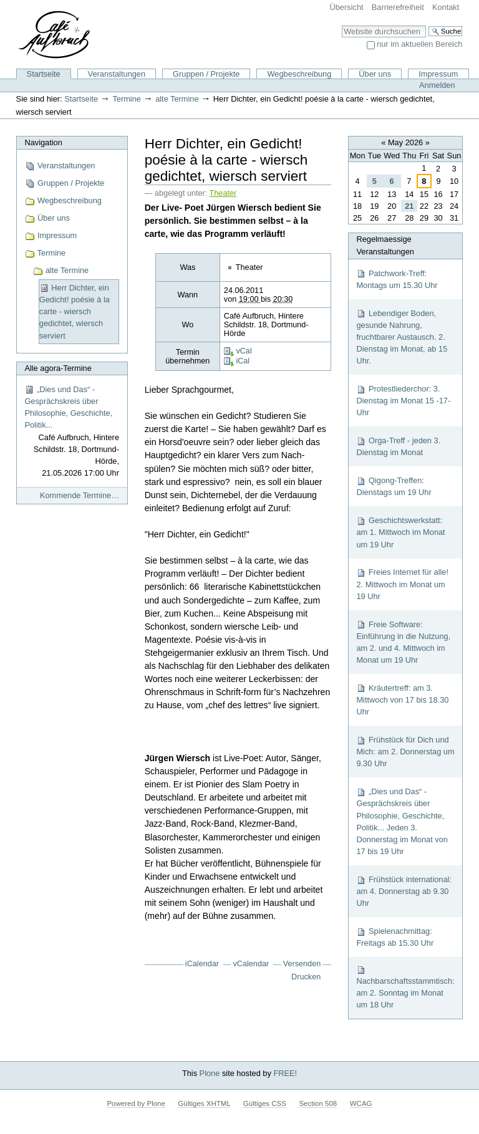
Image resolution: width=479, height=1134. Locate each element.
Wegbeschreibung (299, 74)
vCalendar (251, 963)
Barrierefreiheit (398, 7)
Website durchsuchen (341, 25)
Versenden (302, 963)
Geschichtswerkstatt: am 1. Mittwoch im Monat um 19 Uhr (400, 532)
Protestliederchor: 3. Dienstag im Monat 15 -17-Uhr (403, 400)
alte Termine (176, 98)
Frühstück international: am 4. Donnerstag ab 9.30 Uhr (404, 891)
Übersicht (347, 7)
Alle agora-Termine (57, 368)
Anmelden (437, 85)
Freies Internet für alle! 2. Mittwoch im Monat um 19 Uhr (402, 583)
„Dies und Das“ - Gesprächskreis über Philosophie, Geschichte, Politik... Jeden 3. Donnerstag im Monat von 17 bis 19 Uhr (402, 821)
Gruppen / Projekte (206, 74)
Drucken (306, 977)
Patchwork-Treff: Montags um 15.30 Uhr (396, 279)
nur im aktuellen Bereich (419, 44)
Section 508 (318, 1103)
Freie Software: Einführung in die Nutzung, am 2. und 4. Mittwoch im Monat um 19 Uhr (403, 642)
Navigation (43, 142)
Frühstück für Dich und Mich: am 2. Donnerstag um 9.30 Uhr (405, 751)
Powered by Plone (136, 1103)
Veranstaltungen (117, 74)
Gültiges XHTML (204, 1103)
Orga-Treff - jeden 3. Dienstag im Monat (398, 446)
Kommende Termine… (79, 495)
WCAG (361, 1103)
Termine (126, 98)
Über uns (375, 74)
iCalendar (202, 963)
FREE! (285, 1073)
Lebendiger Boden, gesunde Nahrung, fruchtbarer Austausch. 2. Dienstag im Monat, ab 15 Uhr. (401, 337)
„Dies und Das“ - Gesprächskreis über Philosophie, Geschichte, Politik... (71, 432)
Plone (210, 1073)
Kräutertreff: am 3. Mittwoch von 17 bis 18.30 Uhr (402, 699)
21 (409, 206)
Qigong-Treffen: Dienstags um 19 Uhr (393, 486)
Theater (223, 193)
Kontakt (445, 7)
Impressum (438, 74)
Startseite (43, 74)
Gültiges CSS (264, 1103)
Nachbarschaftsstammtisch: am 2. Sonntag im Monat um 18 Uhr (405, 987)
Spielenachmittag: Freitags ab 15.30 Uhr (394, 937)
